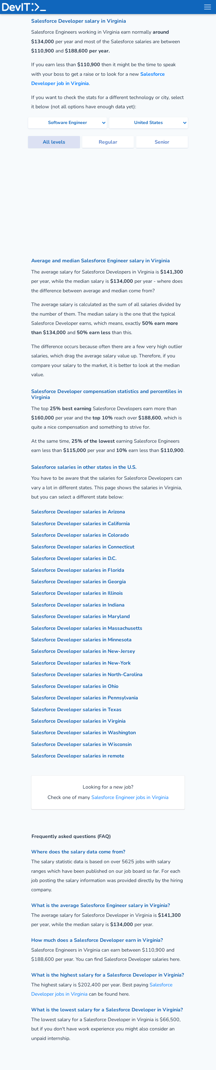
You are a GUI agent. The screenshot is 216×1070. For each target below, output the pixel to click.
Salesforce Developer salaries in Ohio (74, 686)
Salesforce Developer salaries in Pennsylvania (84, 697)
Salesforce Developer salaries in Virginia (78, 721)
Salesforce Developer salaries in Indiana (78, 604)
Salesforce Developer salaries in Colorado (80, 535)
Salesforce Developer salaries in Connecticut (82, 546)
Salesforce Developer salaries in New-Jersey (83, 651)
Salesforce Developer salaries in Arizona (78, 511)
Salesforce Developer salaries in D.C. (73, 558)
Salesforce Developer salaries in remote (77, 755)
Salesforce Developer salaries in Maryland (80, 616)
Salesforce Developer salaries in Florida (77, 570)
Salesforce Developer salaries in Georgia (78, 581)
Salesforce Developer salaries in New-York (80, 663)
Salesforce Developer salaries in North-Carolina (87, 674)
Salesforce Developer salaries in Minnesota (81, 639)
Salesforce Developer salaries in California (80, 523)
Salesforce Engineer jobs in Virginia (129, 797)
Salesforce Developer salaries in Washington (83, 732)
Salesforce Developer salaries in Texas (76, 709)
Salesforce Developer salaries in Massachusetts (86, 628)
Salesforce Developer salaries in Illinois (77, 593)
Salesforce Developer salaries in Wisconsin (81, 744)
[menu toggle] (207, 7)
